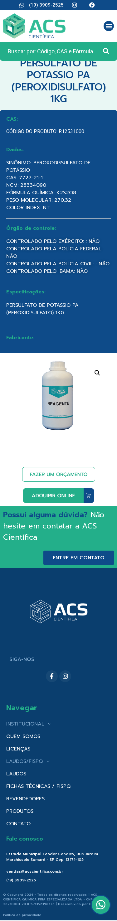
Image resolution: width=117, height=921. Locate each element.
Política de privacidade (22, 915)
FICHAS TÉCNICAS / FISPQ (38, 786)
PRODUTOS (19, 811)
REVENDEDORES (25, 799)
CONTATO (18, 823)
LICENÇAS (18, 749)
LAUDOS (16, 774)
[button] (109, 26)
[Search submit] (106, 51)
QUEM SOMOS (23, 736)
